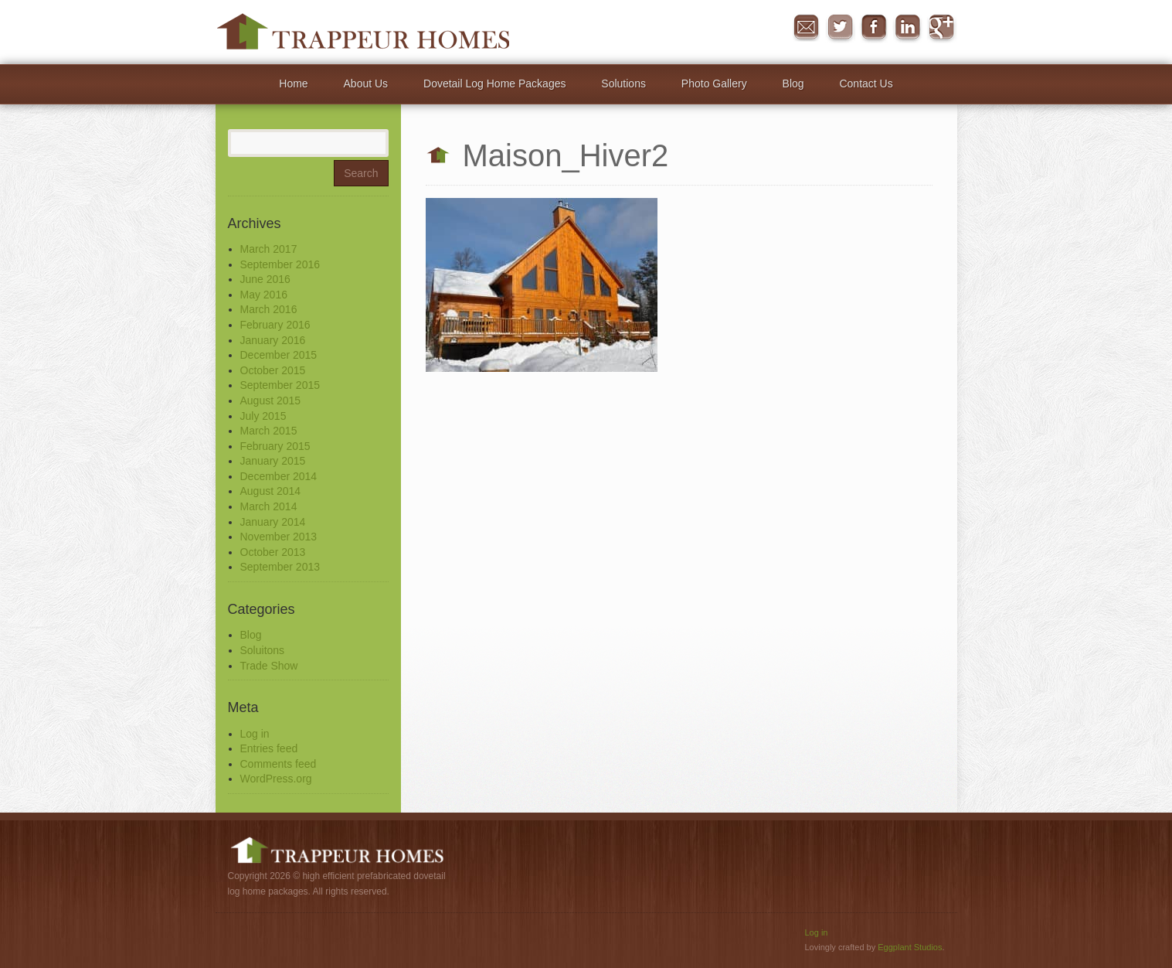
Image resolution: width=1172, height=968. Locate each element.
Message (805, 27)
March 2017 (268, 249)
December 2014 (279, 476)
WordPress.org (276, 778)
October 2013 (273, 552)
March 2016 (268, 309)
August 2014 (270, 491)
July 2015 (263, 416)
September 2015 (280, 385)
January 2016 (273, 340)
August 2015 (270, 400)
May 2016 (263, 294)
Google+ (941, 27)
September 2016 (280, 264)
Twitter (839, 27)
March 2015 (268, 430)
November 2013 (279, 536)
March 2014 (268, 506)
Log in (255, 734)
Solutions (623, 83)
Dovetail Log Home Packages (494, 83)
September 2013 (280, 567)
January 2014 (273, 522)
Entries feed (269, 748)
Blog (793, 83)
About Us (366, 83)
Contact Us (865, 83)
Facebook (873, 27)
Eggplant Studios (910, 947)
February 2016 (275, 325)
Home (293, 83)
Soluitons (262, 650)
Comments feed (278, 764)
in (907, 27)
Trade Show (269, 666)
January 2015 (273, 461)
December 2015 (279, 355)
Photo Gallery (714, 83)
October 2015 (273, 370)
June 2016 (265, 279)
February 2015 (275, 446)
